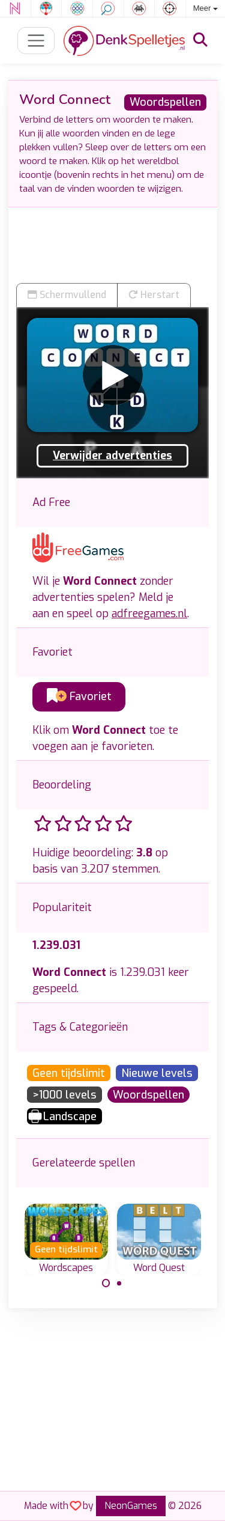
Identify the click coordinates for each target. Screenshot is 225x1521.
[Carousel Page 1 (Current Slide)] (106, 1283)
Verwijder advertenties (112, 455)
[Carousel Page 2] (119, 1283)
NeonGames (130, 1505)
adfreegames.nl (149, 613)
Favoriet (79, 696)
